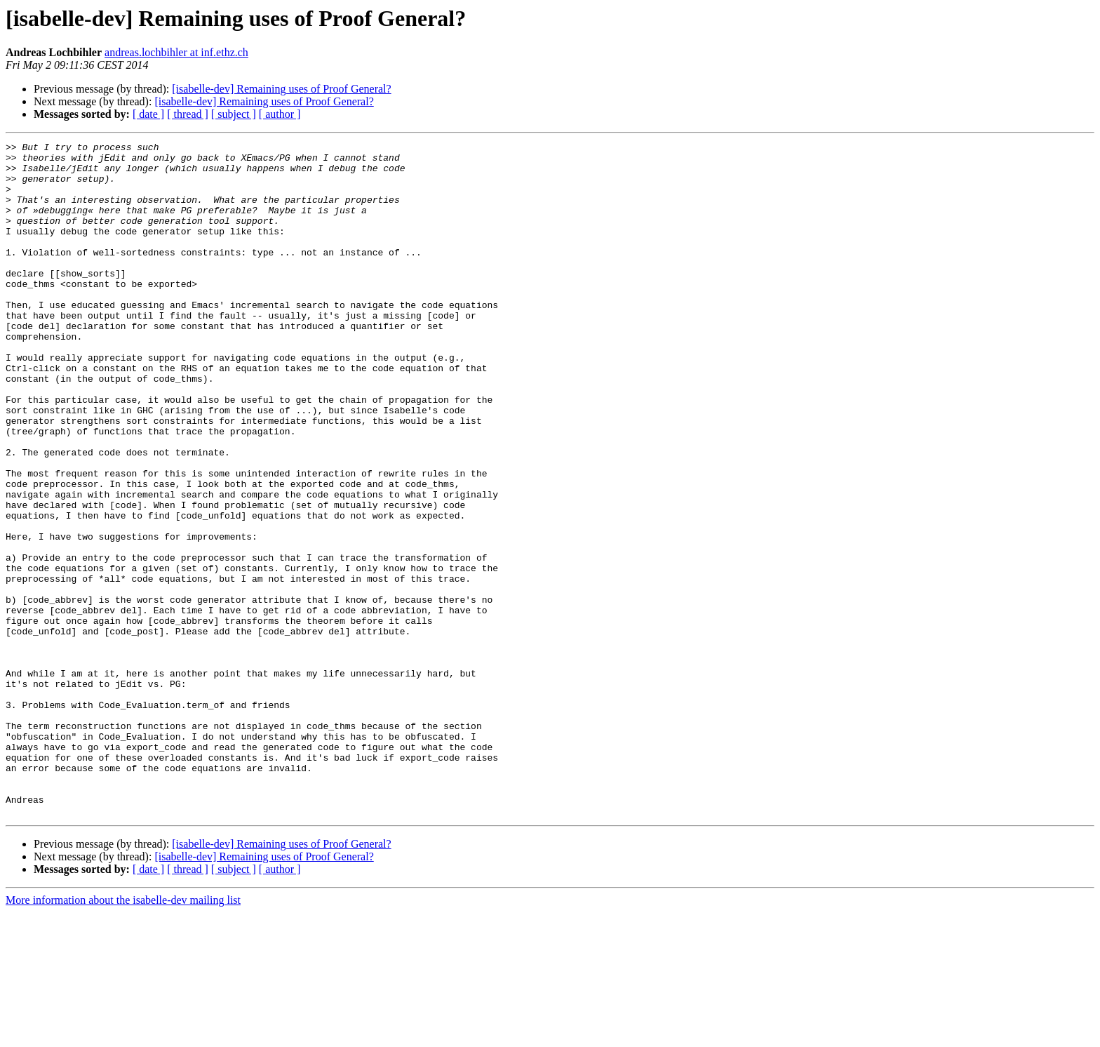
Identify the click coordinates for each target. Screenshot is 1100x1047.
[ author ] (280, 114)
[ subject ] (233, 114)
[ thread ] (187, 114)
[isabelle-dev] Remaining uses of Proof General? (281, 89)
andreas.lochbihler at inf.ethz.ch (176, 52)
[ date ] (148, 114)
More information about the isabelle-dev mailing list (123, 1035)
